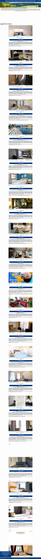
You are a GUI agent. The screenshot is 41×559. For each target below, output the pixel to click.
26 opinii (24, 166)
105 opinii (23, 339)
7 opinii (26, 413)
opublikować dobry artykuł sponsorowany (29, 544)
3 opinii (31, 191)
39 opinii (27, 265)
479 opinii (31, 290)
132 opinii (24, 67)
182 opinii (22, 314)
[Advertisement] (20, 17)
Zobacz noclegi (20, 41)
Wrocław (31, 50)
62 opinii (28, 240)
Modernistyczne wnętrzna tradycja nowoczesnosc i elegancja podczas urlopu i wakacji (20, 533)
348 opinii (25, 388)
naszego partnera (19, 47)
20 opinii (25, 141)
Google (2, 552)
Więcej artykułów (10, 531)
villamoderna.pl (39, 0)
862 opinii (25, 499)
